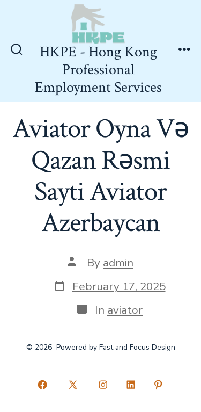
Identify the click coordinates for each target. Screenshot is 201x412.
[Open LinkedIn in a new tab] (131, 384)
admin (118, 262)
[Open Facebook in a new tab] (43, 384)
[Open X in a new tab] (72, 384)
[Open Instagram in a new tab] (103, 384)
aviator (125, 309)
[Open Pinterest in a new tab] (159, 384)
